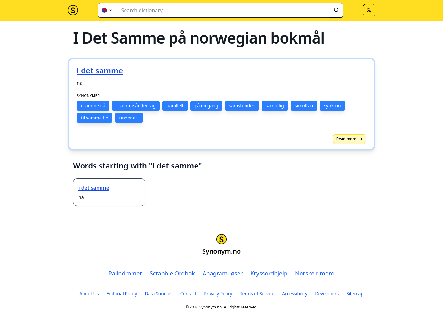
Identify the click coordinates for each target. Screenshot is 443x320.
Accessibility (294, 294)
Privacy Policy (218, 294)
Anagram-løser (223, 273)
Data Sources (158, 294)
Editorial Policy (121, 294)
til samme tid (94, 118)
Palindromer (125, 273)
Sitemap (355, 294)
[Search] (336, 10)
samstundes (242, 106)
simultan (304, 106)
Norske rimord (314, 273)
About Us (89, 294)
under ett (129, 118)
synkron (332, 106)
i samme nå (93, 106)
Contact (188, 294)
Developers (327, 294)
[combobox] (229, 10)
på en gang (206, 106)
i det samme (93, 187)
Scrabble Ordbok (172, 273)
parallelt (175, 106)
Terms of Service (257, 294)
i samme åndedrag (136, 106)
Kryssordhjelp (268, 273)
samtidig (275, 106)
